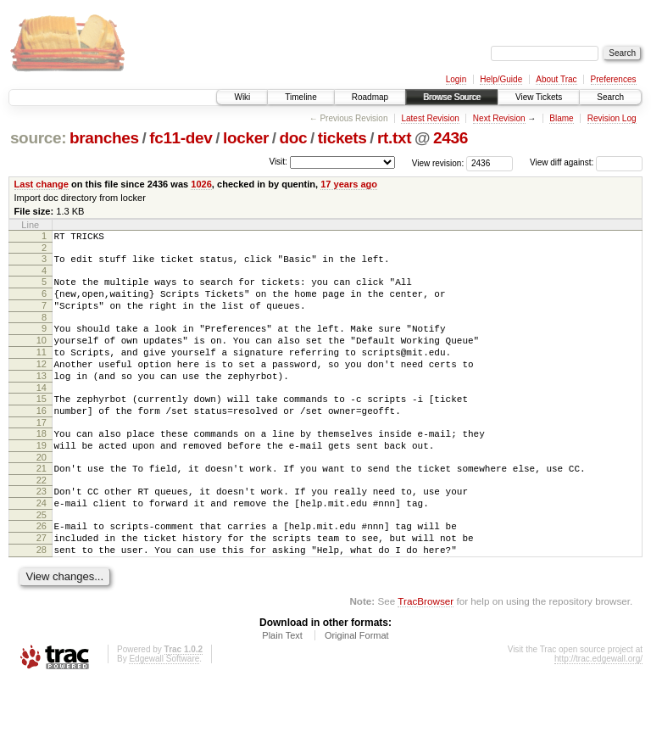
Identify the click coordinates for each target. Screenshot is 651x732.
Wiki (242, 97)
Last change (41, 184)
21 (41, 504)
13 (41, 399)
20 (41, 493)
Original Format (357, 686)
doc (293, 138)
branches (104, 138)
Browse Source (452, 97)
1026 (201, 184)
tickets (342, 138)
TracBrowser (425, 651)
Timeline (300, 97)
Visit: (278, 161)
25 (41, 558)
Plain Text (282, 686)
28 (41, 598)
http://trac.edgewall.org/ (598, 709)
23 (41, 529)
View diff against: (586, 162)
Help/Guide (501, 79)
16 (41, 438)
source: (38, 138)
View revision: (438, 162)
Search (610, 97)
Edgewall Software (164, 709)
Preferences (614, 79)
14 (41, 413)
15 (41, 424)
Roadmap (370, 97)
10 (41, 355)
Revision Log (612, 118)
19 (41, 478)
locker (246, 138)
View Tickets (538, 97)
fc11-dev (180, 138)
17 (41, 453)
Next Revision (499, 118)
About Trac (556, 79)
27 (41, 583)
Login (456, 79)
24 (41, 544)
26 (41, 569)
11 (41, 370)
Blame (561, 118)
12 (41, 384)
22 (41, 518)
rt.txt (394, 138)
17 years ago (348, 184)
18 (41, 464)
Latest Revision (430, 118)
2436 (450, 138)
